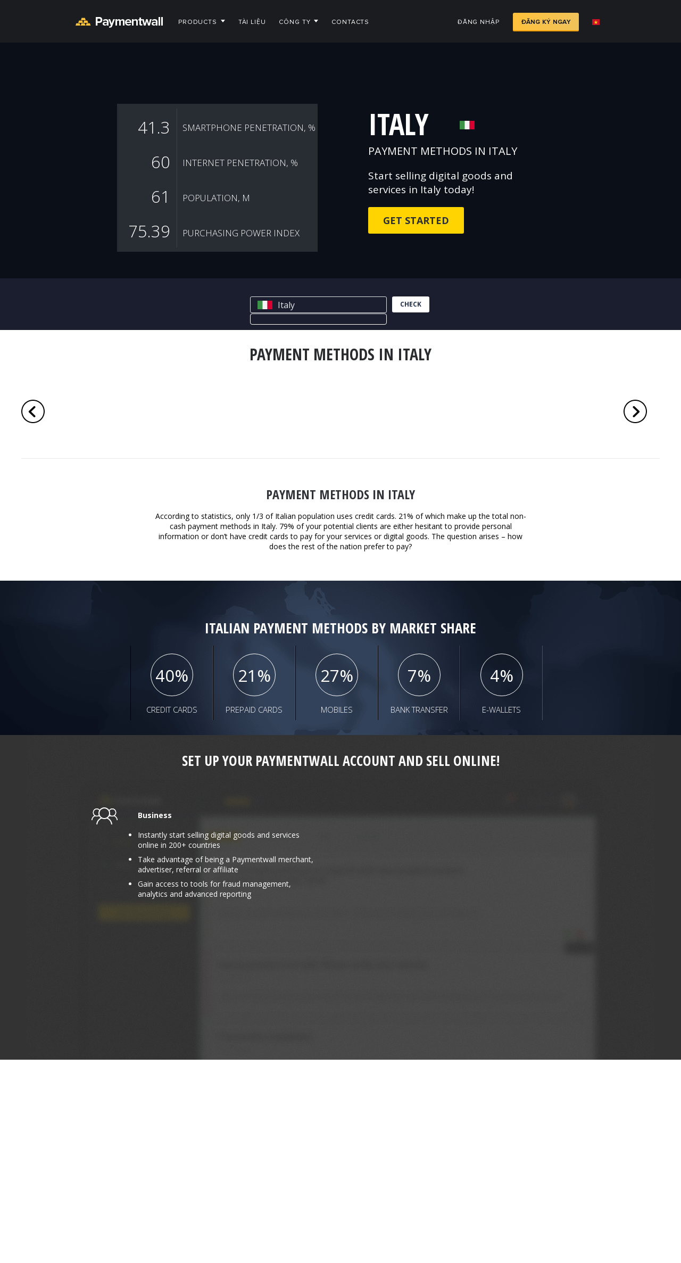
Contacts (350, 22)
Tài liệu (252, 22)
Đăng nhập (479, 22)
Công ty (294, 22)
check (410, 304)
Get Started (416, 220)
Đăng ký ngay (546, 22)
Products (197, 22)
